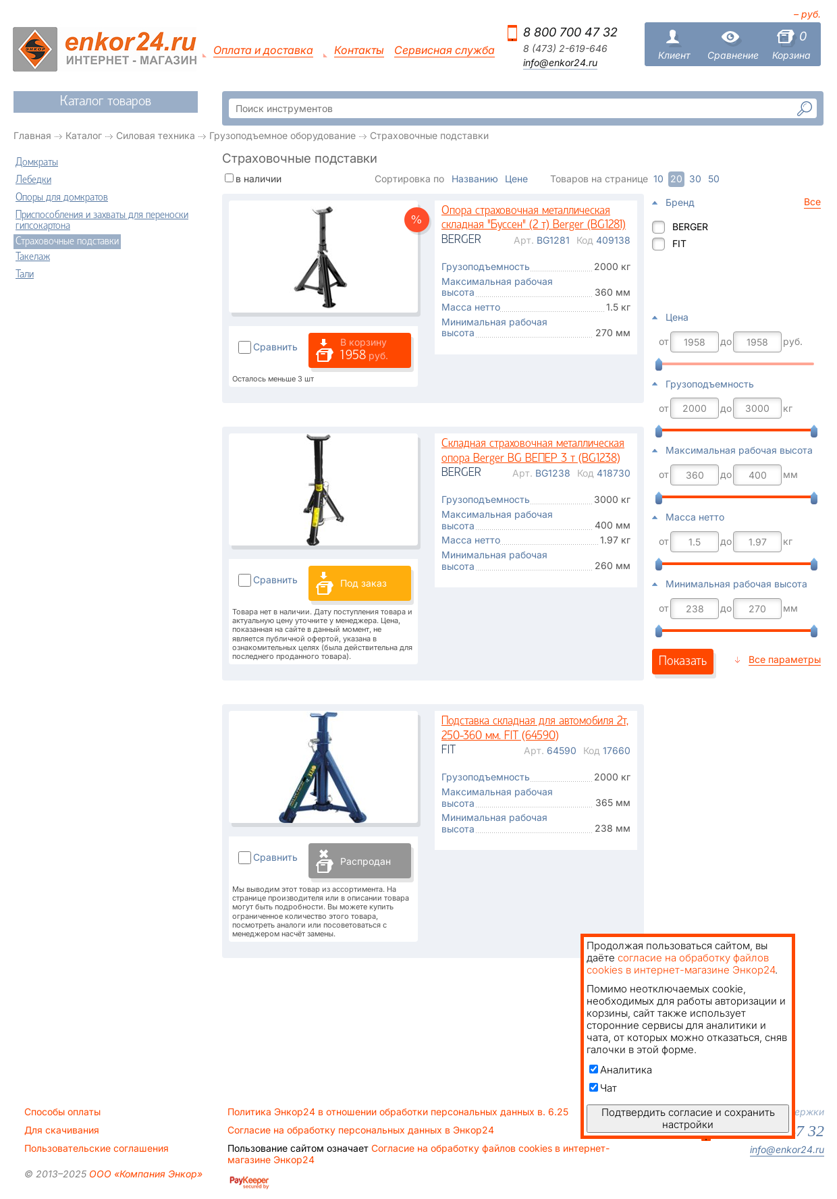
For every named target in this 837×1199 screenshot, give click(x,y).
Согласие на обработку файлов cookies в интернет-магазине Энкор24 (418, 1153)
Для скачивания (61, 1130)
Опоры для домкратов (62, 197)
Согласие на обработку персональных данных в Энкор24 (360, 1130)
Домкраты (37, 162)
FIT (679, 243)
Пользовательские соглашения (96, 1148)
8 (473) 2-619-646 (565, 48)
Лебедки (33, 180)
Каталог (83, 135)
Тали (25, 274)
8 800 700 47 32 (570, 32)
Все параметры (785, 659)
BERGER (690, 226)
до (726, 341)
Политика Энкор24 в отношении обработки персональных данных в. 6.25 (397, 1112)
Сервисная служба (444, 50)
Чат (603, 1088)
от (664, 341)
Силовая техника (155, 135)
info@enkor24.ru (560, 62)
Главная (32, 135)
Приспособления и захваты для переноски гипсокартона (102, 221)
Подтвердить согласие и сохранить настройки (688, 1118)
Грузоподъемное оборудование (282, 135)
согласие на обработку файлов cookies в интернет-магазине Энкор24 (681, 963)
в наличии (258, 178)
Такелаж (33, 257)
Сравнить (275, 346)
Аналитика (620, 1069)
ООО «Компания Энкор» (144, 1173)
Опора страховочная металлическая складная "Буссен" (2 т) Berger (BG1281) (533, 218)
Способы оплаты (62, 1112)
